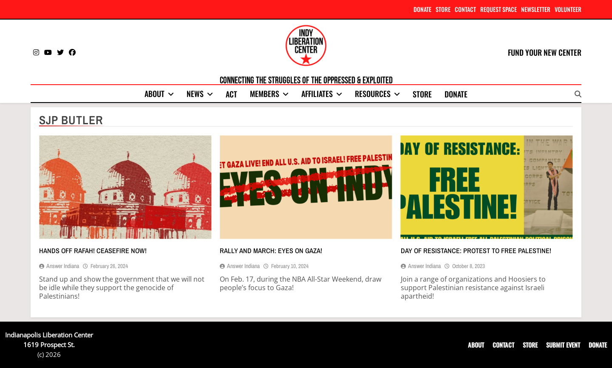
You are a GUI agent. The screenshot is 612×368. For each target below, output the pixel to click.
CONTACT (465, 9)
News (195, 93)
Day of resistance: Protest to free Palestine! (476, 250)
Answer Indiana (62, 266)
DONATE (422, 9)
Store (422, 94)
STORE (443, 9)
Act (231, 94)
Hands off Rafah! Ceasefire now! (93, 250)
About (154, 93)
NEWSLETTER (535, 9)
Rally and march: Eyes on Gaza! (271, 250)
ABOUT (476, 344)
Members (264, 93)
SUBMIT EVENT (563, 344)
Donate (456, 94)
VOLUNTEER (568, 9)
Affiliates (317, 93)
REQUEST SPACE (498, 9)
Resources (373, 93)
